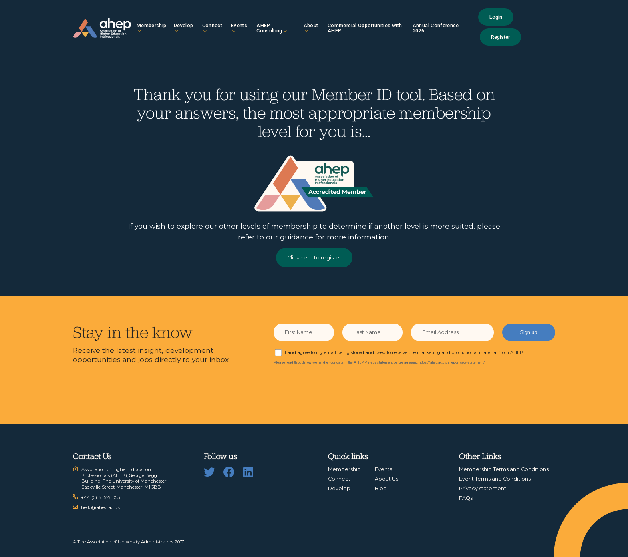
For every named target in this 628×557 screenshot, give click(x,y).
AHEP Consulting (271, 28)
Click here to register (314, 258)
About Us (386, 479)
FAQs (466, 498)
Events (239, 28)
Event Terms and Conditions (495, 479)
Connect (212, 28)
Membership (152, 28)
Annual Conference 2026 (436, 28)
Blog (381, 488)
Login (495, 17)
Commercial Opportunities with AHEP (365, 28)
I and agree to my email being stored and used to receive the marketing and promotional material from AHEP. (404, 352)
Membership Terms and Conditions (504, 469)
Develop (183, 28)
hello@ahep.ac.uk (100, 507)
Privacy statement (482, 488)
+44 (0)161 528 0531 (101, 497)
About (311, 28)
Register (500, 37)
